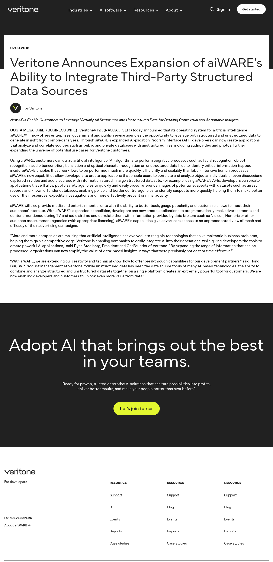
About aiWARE (15, 525)
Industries (78, 10)
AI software (111, 10)
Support (116, 495)
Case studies (119, 543)
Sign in (223, 9)
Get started (251, 9)
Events (115, 519)
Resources (144, 10)
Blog (113, 507)
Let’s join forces (136, 408)
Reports (116, 531)
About (172, 10)
